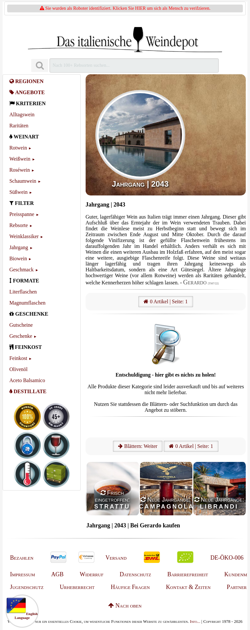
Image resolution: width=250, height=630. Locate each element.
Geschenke (20, 336)
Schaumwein (22, 181)
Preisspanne (21, 214)
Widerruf (92, 574)
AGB (57, 574)
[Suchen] (39, 65)
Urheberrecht (77, 587)
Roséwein (19, 170)
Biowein (18, 258)
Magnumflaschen (27, 303)
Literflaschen (23, 291)
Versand (116, 557)
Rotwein (18, 147)
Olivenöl (18, 369)
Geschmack (21, 269)
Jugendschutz (27, 587)
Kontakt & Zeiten (188, 587)
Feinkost (18, 358)
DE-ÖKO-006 (226, 557)
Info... (195, 621)
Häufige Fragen (130, 587)
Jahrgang (18, 247)
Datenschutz (135, 574)
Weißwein (19, 159)
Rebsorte (18, 225)
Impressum (22, 574)
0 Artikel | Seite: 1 (166, 301)
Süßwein (18, 192)
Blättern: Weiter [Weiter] (137, 446)
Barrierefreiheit (187, 574)
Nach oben (125, 605)
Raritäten (19, 125)
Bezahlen (22, 557)
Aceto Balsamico (27, 380)
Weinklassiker (24, 236)
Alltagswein (22, 114)
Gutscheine (21, 325)
